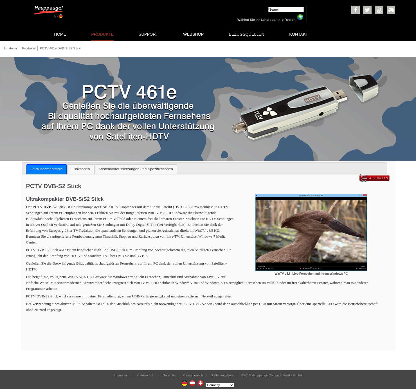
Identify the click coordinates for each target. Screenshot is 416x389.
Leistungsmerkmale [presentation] (46, 169)
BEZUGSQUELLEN (246, 34)
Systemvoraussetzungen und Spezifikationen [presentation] (136, 169)
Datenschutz (146, 375)
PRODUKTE (102, 34)
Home (13, 48)
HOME (60, 34)
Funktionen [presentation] (80, 169)
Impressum (121, 375)
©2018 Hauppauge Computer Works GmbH (271, 375)
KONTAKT (298, 34)
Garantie (169, 375)
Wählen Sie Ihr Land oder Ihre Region (270, 19)
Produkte (28, 48)
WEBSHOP (193, 34)
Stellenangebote (222, 375)
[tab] (46, 169)
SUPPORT (148, 34)
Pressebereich (193, 375)
